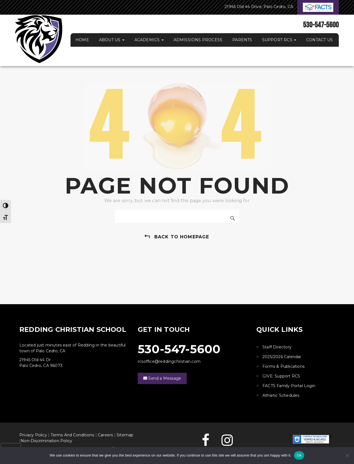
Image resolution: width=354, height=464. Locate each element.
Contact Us (319, 39)
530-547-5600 (179, 349)
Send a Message (162, 378)
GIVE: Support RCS (281, 376)
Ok (299, 455)
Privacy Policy (33, 434)
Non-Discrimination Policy (46, 440)
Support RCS (279, 39)
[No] (347, 455)
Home (82, 39)
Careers (105, 434)
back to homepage (181, 236)
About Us (111, 39)
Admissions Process (198, 39)
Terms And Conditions (72, 434)
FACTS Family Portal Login (288, 385)
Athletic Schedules (281, 395)
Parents (242, 39)
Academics (149, 39)
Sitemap (125, 434)
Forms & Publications (283, 366)
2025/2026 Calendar (281, 356)
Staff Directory (276, 347)
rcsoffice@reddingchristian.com (169, 361)
